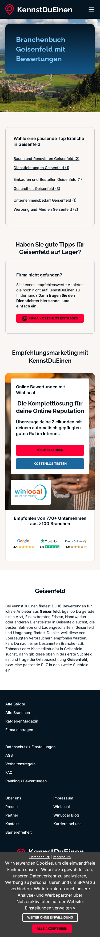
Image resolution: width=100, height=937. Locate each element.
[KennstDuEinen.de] (38, 9)
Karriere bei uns (67, 823)
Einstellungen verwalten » (50, 908)
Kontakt (12, 823)
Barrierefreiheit (18, 832)
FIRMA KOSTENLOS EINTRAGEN (50, 318)
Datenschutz (16, 746)
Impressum (63, 798)
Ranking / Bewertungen (26, 781)
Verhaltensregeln (20, 764)
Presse (11, 806)
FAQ (9, 772)
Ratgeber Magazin (21, 721)
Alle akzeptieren (52, 929)
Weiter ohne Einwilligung (50, 917)
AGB (9, 755)
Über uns (13, 798)
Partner (11, 815)
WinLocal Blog (66, 815)
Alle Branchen (17, 712)
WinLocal (61, 806)
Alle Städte (15, 704)
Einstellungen (43, 746)
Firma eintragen (19, 729)
